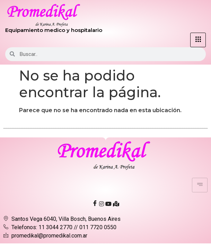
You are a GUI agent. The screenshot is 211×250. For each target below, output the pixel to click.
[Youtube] (108, 203)
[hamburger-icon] (198, 40)
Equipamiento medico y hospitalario (53, 30)
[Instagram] (101, 203)
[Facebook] (95, 203)
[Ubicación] (116, 203)
